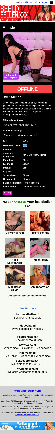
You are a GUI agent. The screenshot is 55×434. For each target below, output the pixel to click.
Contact (28, 397)
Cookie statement (45, 395)
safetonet (27, 415)
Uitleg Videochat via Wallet (27, 391)
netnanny (35, 415)
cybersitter (19, 415)
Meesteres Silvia (14, 288)
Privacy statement (30, 395)
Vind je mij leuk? (10, 76)
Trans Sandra (40, 232)
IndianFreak (40, 259)
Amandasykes (40, 286)
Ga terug (7, 193)
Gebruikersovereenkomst (12, 395)
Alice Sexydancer (14, 261)
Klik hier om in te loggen (36, 2)
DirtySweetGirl (15, 232)
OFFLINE (27, 89)
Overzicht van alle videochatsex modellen (27, 296)
